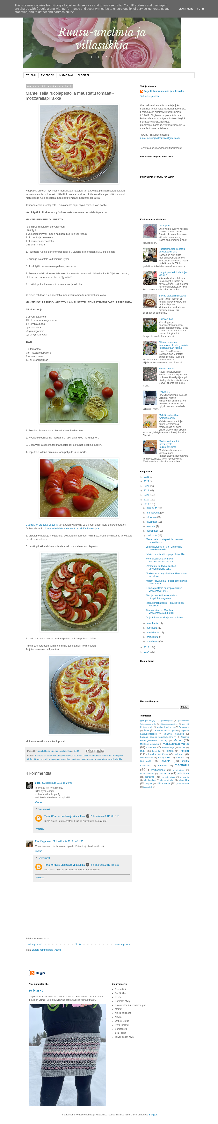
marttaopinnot (158, 770)
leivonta (166, 760)
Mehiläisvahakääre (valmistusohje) (168, 416)
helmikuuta (152, 637)
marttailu (181, 765)
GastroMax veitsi (80, 755)
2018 (147, 647)
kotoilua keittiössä (158, 754)
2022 (147, 490)
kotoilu (185, 750)
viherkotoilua (150, 780)
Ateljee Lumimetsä (166, 727)
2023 (147, 486)
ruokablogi (65, 759)
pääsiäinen (183, 773)
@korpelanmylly (147, 720)
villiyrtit (149, 783)
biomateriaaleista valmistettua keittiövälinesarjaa (71, 528)
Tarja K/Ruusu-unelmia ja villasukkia (64, 816)
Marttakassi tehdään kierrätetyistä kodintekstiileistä (169, 444)
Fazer (146, 730)
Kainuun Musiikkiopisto (166, 730)
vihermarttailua (167, 780)
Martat (178, 740)
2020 (147, 499)
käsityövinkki (146, 761)
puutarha (164, 773)
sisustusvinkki (169, 777)
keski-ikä (156, 751)
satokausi (76, 759)
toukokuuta (153, 623)
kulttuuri (179, 754)
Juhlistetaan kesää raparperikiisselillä (165, 554)
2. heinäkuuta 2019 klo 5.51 (105, 865)
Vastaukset (44, 809)
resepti (44, 759)
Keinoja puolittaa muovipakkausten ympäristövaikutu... (164, 589)
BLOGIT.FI (83, 75)
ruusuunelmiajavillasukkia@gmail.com (160, 138)
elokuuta (151, 526)
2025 (147, 477)
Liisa (37, 783)
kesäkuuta (152, 535)
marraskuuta (153, 512)
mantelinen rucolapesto (113, 755)
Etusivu (78, 944)
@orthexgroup (167, 721)
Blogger (153, 1114)
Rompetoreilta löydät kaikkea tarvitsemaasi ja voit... (161, 567)
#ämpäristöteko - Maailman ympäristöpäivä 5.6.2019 (160, 611)
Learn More (186, 8)
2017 (147, 651)
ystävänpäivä (183, 783)
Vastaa (38, 802)
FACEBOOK (47, 75)
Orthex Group (33, 759)
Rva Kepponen (43, 841)
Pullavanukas (166, 319)
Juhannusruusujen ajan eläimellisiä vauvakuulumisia (164, 548)
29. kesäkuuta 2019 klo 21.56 (68, 841)
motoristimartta (147, 773)
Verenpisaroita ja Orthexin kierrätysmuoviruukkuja (159, 560)
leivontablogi (95, 755)
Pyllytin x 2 (164, 392)
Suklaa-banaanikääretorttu (172, 295)
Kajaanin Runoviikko (174, 734)
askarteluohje (168, 747)
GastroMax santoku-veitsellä (42, 524)
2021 (147, 495)
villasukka (184, 780)
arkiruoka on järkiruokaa (46, 755)
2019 (147, 504)
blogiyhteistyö (64, 755)
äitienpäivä (147, 787)
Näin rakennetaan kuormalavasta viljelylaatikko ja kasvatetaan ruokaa (173, 345)
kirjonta (170, 751)
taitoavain (184, 777)
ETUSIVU (31, 75)
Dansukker (184, 727)
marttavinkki (179, 770)
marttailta (162, 765)
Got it (200, 8)
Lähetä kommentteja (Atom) (46, 949)
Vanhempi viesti (123, 944)
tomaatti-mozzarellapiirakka (109, 759)
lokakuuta (152, 517)
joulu (142, 751)
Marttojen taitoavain (149, 744)
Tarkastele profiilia (149, 96)
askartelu (151, 747)
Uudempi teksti (34, 944)
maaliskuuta (153, 632)
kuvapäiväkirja (146, 757)
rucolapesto (54, 759)
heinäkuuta (153, 530)
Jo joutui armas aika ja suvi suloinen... (165, 617)
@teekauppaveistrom (169, 724)
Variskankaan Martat (176, 743)
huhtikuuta (152, 627)
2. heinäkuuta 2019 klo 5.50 (105, 816)
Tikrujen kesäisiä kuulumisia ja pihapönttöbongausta (162, 597)
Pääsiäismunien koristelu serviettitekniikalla (172, 250)
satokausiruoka (89, 759)
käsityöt (180, 757)
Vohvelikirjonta (166, 368)
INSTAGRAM (66, 75)
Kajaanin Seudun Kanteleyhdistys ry (158, 737)
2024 (147, 481)
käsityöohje (164, 757)
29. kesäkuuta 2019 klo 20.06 (56, 783)
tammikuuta (153, 641)
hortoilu (181, 747)
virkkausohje (163, 783)
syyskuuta (152, 522)
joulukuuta (152, 508)
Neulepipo (164, 225)
